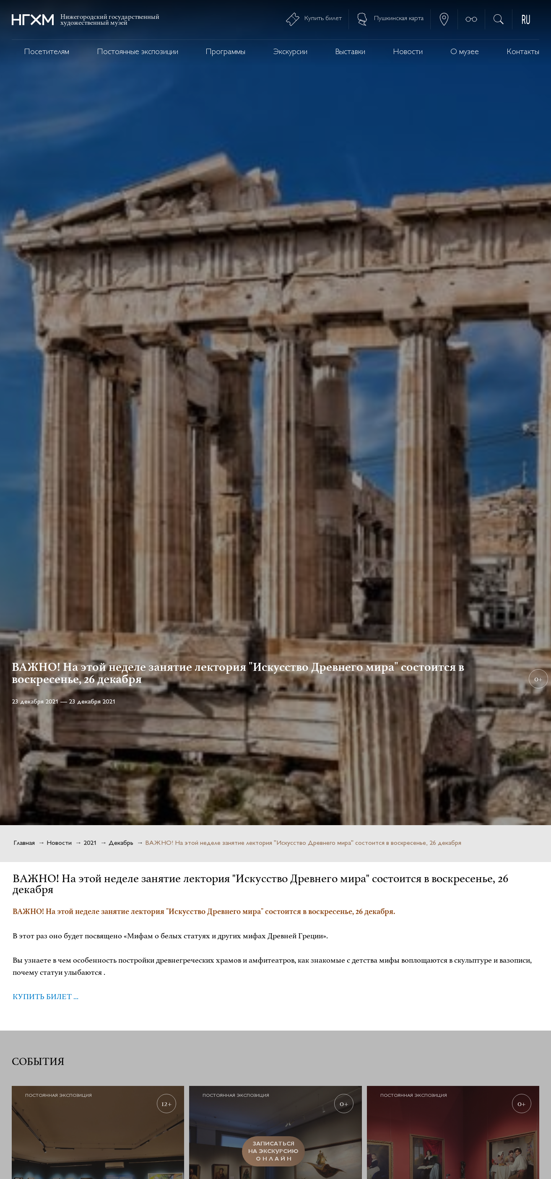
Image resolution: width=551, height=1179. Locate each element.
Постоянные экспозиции (137, 52)
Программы (225, 52)
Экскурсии (290, 52)
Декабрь (121, 843)
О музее (464, 52)
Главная (24, 843)
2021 (90, 843)
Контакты (523, 52)
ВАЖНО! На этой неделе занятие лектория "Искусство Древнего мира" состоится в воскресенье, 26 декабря (303, 843)
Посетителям (46, 52)
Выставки (350, 52)
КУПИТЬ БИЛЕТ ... (45, 996)
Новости (408, 52)
